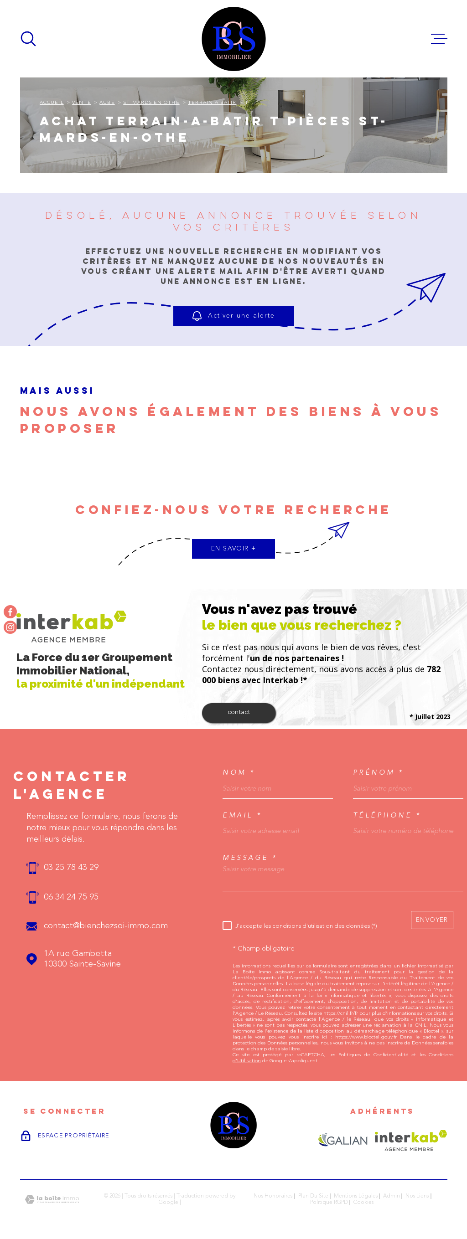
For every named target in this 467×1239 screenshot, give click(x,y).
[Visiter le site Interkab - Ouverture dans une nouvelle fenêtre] (411, 1140)
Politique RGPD (329, 1202)
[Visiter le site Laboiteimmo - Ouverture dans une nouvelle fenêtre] (52, 1199)
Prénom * (378, 772)
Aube (106, 102)
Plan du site (313, 1196)
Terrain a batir (212, 102)
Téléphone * (387, 815)
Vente (81, 102)
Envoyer (432, 919)
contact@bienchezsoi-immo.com (106, 926)
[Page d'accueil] (234, 39)
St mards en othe (151, 102)
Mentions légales (356, 1196)
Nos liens (417, 1196)
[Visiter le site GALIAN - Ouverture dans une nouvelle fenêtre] (342, 1140)
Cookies (363, 1202)
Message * (250, 857)
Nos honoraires (273, 1196)
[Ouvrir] (28, 39)
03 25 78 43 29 (71, 868)
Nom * (239, 772)
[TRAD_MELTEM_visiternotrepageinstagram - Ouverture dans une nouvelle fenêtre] (10, 627)
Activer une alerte (233, 316)
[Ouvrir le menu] (439, 39)
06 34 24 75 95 (71, 897)
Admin (391, 1196)
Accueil (52, 102)
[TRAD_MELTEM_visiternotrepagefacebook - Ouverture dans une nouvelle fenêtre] (10, 611)
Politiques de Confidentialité (373, 1055)
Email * (242, 815)
